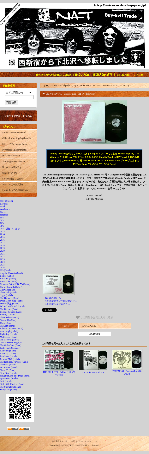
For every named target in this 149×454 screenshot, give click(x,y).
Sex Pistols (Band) (8, 367)
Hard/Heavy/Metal (11, 155)
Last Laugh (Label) (9, 331)
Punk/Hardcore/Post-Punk (14, 132)
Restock (4, 203)
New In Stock (6, 201)
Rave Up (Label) (8, 353)
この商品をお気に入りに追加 (94, 317)
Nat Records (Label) (9, 339)
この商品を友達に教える (57, 303)
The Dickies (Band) (9, 309)
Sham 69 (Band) (7, 370)
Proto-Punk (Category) (10, 348)
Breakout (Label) (8, 278)
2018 (2, 245)
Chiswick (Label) (8, 289)
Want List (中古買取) (12, 184)
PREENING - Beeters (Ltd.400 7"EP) (126, 372)
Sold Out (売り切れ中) (13, 178)
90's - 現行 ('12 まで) (10, 228)
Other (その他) (9, 173)
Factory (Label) (7, 314)
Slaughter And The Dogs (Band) (15, 375)
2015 (2, 237)
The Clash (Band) (8, 292)
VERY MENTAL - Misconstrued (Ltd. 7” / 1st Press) (104, 85)
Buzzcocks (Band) (8, 281)
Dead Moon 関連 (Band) (11, 300)
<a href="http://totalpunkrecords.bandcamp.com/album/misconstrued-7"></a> (94, 238)
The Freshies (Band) (9, 317)
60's (2, 220)
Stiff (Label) (5, 381)
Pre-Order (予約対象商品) (15, 190)
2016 (2, 239)
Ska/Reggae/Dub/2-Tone (13, 161)
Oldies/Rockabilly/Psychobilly (16, 138)
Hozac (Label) (6, 323)
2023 (2, 259)
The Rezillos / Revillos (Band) (14, 362)
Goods (3, 212)
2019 (2, 248)
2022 (2, 256)
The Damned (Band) (9, 298)
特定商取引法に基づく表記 (63, 441)
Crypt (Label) (6, 295)
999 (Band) (5, 270)
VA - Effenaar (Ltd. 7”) (93, 372)
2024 (2, 262)
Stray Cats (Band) (8, 389)
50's (2, 217)
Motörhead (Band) (8, 337)
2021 (2, 253)
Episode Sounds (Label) (11, 312)
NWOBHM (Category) (10, 342)
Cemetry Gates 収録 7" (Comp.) (15, 284)
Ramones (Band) (8, 350)
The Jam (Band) (7, 325)
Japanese (4, 214)
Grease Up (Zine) (8, 320)
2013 (2, 231)
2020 (2, 250)
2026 (2, 267)
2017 (2, 242)
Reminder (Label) (8, 356)
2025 (2, 264)
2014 (2, 234)
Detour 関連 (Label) (9, 303)
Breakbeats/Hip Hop (11, 167)
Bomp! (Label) (7, 276)
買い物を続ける (53, 298)
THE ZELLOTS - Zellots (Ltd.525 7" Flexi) (59, 373)
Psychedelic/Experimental (14, 149)
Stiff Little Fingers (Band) (12, 384)
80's (2, 226)
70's (2, 223)
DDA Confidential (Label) (12, 306)
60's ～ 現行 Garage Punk (14, 144)
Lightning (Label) (8, 334)
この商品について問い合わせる (61, 301)
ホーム (46, 85)
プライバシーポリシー (87, 441)
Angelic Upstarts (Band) (11, 273)
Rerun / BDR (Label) (10, 359)
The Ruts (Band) (7, 364)
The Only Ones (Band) (10, 345)
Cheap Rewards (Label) (11, 287)
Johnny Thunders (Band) (11, 328)
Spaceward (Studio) (9, 378)
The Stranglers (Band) (10, 387)
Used (2, 206)
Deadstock (5, 209)
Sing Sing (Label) (8, 373)
